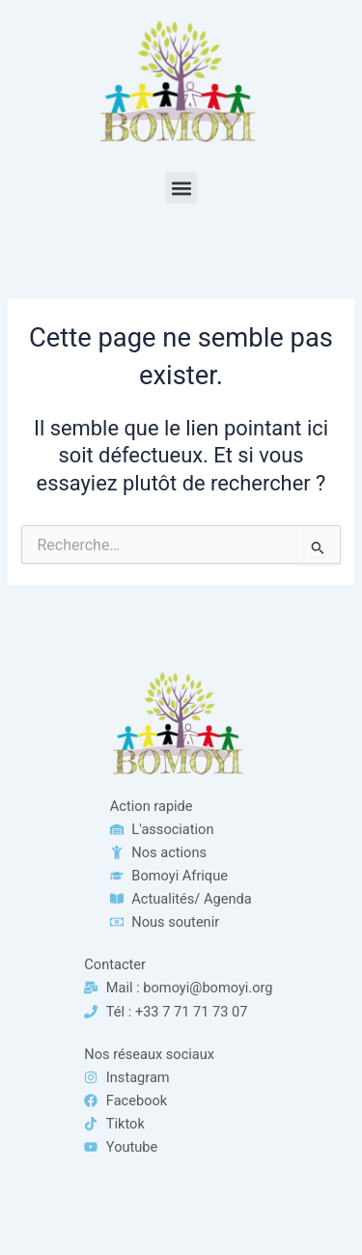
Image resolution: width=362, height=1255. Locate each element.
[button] (181, 188)
